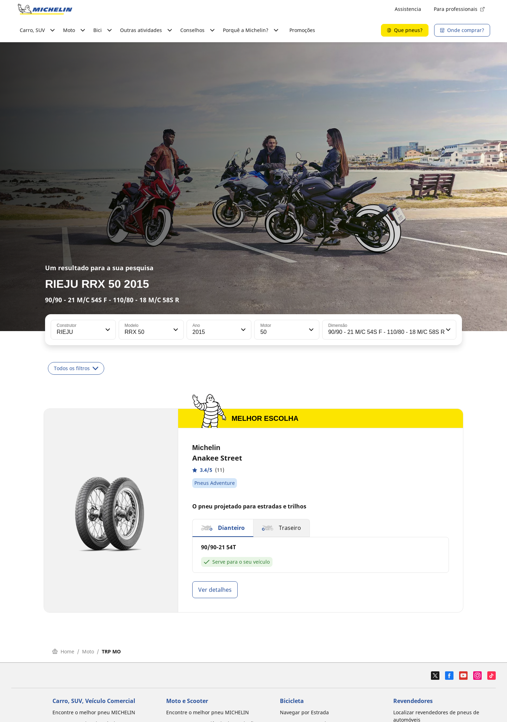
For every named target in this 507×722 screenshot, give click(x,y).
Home (63, 651)
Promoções (302, 30)
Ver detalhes (215, 590)
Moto (88, 651)
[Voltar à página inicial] (45, 9)
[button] (107, 330)
